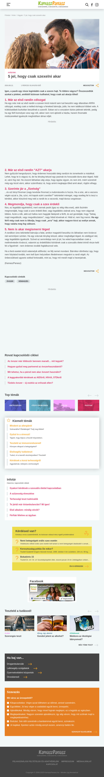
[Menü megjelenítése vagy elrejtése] (8, 4)
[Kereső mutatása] (87, 5)
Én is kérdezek (79, 566)
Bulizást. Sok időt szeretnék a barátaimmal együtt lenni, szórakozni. (42, 721)
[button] (92, 5)
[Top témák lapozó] (52, 396)
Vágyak (20, 15)
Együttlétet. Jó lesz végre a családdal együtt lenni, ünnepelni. (39, 706)
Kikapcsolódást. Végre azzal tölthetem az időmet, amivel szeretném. (43, 703)
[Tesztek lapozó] (52, 611)
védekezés (23, 281)
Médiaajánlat (84, 761)
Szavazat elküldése (84, 732)
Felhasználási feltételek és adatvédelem (35, 761)
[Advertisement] (52, 321)
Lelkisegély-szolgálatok (22, 668)
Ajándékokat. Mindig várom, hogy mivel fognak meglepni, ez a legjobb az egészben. (50, 710)
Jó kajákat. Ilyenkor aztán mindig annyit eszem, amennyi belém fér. (42, 725)
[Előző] (88, 396)
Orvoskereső (17, 677)
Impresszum (67, 761)
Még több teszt (86, 645)
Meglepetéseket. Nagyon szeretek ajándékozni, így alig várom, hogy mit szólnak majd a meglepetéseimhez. (52, 716)
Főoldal (7, 15)
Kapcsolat (52, 764)
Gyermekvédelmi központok (24, 672)
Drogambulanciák (19, 664)
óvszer (10, 281)
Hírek (14, 15)
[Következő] (95, 396)
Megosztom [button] (91, 85)
